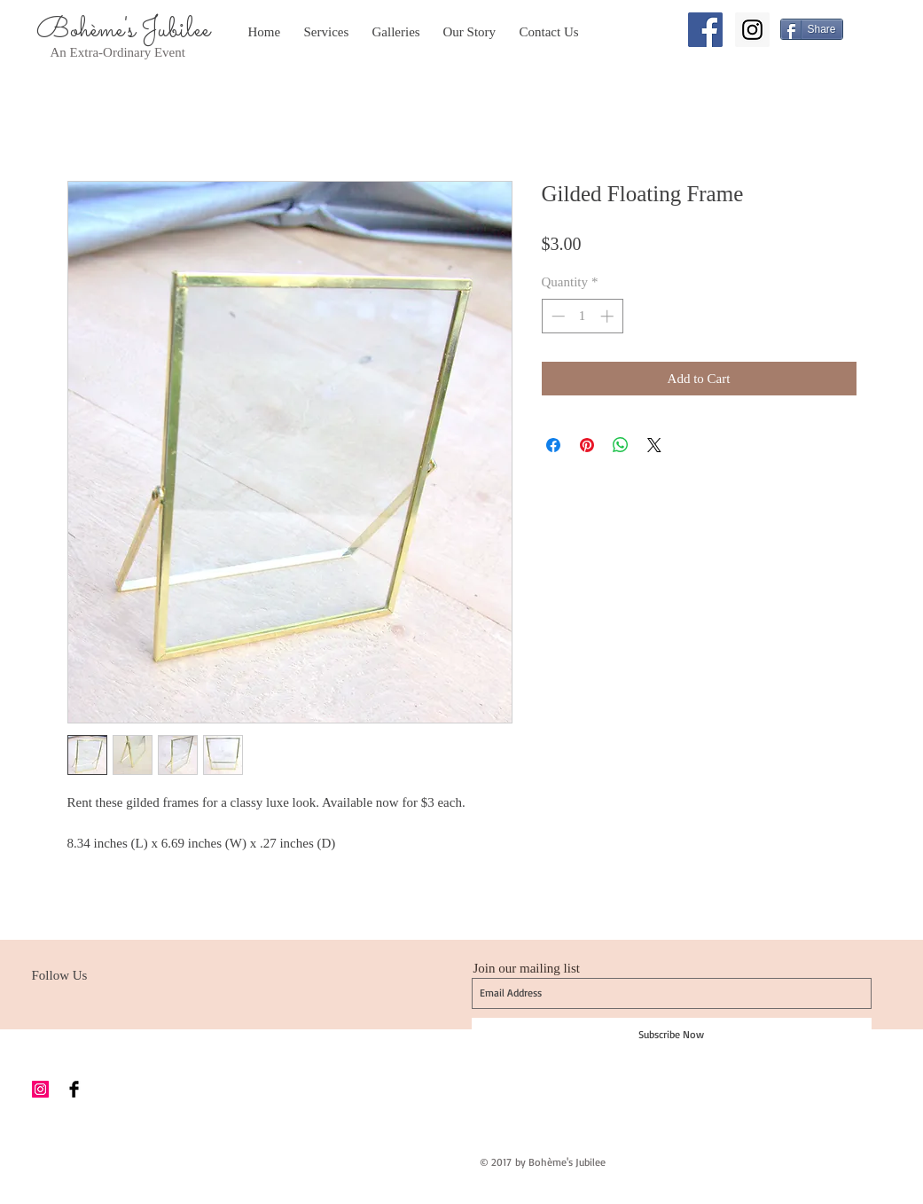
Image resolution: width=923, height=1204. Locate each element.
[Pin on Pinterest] (587, 445)
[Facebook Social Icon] (705, 29)
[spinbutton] (582, 316)
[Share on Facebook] (553, 445)
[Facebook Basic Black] (74, 1089)
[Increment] (609, 316)
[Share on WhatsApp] (620, 445)
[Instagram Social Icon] (752, 29)
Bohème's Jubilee (123, 30)
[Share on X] (654, 445)
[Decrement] (556, 316)
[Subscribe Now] (672, 1035)
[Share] (811, 29)
